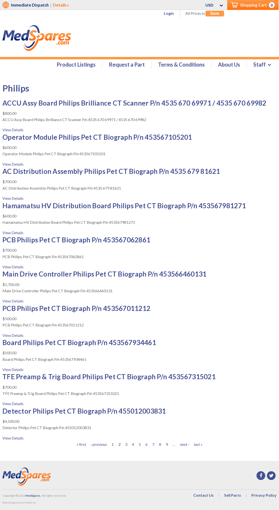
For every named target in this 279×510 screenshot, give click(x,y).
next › (184, 444)
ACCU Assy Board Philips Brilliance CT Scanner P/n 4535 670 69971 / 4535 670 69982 (134, 103)
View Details (12, 130)
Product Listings (76, 64)
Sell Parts (232, 495)
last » (198, 444)
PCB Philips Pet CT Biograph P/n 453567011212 (76, 308)
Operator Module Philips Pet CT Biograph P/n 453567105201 (97, 137)
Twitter (271, 475)
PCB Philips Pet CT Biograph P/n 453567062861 (76, 240)
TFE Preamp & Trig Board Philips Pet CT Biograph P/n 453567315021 (109, 377)
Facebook (260, 475)
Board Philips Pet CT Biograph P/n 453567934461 (79, 342)
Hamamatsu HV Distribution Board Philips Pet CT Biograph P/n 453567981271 (124, 205)
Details (60, 5)
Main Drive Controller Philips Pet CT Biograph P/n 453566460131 (104, 274)
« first (81, 444)
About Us (229, 64)
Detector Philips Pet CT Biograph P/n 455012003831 (84, 411)
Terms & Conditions (181, 64)
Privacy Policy (264, 495)
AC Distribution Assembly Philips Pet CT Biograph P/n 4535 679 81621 (111, 171)
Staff (259, 64)
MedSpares (33, 495)
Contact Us (203, 495)
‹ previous (99, 444)
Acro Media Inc (28, 502)
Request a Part (127, 64)
